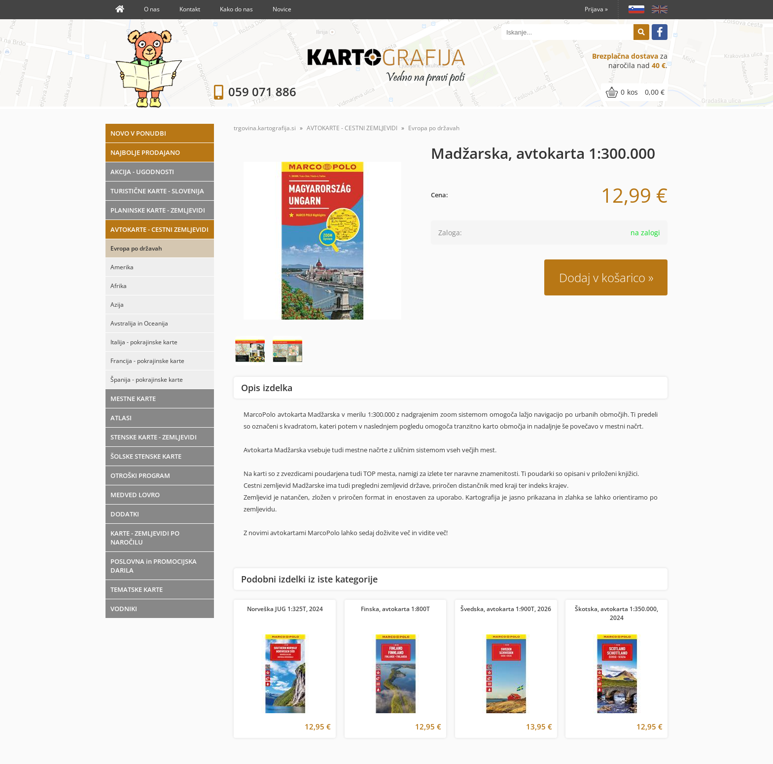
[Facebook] (660, 32)
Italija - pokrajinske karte (143, 342)
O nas (152, 9)
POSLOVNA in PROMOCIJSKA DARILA (153, 566)
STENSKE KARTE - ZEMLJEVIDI (153, 437)
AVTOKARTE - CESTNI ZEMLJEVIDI (159, 229)
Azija (117, 304)
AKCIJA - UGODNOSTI (142, 171)
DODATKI (124, 513)
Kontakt (189, 9)
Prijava (596, 9)
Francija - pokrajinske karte (147, 361)
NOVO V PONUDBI (138, 133)
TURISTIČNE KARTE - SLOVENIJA (157, 190)
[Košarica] (634, 92)
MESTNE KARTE (133, 398)
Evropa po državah (136, 248)
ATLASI (121, 417)
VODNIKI (123, 608)
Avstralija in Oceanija (139, 323)
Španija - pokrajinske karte (146, 379)
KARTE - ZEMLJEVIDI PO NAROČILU (144, 537)
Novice (282, 9)
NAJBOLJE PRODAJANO (145, 152)
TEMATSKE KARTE (136, 589)
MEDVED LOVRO (135, 494)
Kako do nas (236, 9)
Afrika (118, 286)
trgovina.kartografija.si (265, 128)
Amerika (122, 267)
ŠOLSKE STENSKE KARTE (145, 456)
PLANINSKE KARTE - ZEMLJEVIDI (157, 210)
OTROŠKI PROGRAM (140, 475)
